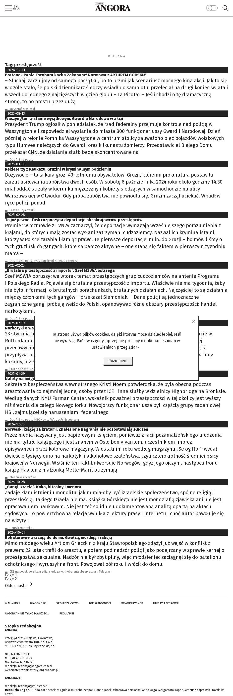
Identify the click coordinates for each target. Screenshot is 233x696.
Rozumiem (117, 360)
